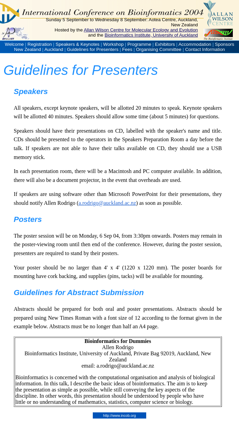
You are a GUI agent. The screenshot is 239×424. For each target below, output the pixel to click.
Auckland (54, 49)
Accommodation (194, 44)
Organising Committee (158, 49)
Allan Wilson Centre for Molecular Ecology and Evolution (141, 29)
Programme (139, 44)
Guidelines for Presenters (92, 49)
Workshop (113, 44)
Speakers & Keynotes (77, 44)
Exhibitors (165, 44)
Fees (127, 49)
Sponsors (224, 44)
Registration (39, 44)
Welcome (14, 44)
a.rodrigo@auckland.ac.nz (107, 203)
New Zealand (27, 49)
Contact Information (205, 49)
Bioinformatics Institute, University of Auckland (151, 35)
